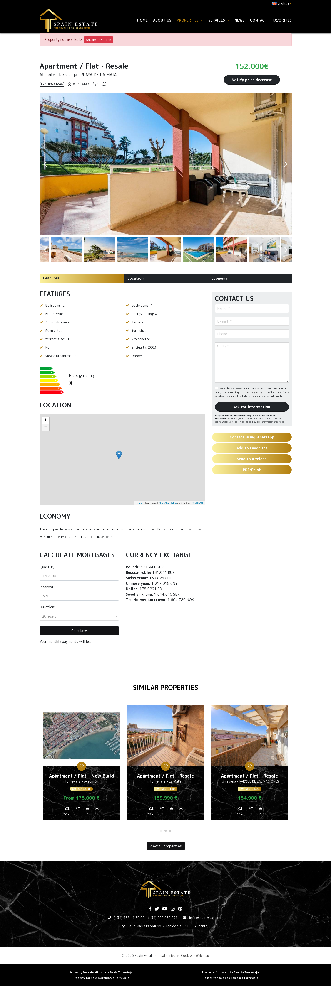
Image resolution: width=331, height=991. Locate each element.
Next (286, 164)
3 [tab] (170, 831)
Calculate (79, 630)
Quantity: (47, 567)
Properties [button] (190, 20)
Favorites (282, 20)
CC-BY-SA (198, 503)
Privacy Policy (255, 392)
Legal (161, 955)
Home (142, 20)
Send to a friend (252, 458)
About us (162, 20)
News (239, 20)
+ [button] (45, 420)
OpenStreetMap (168, 503)
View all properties (165, 846)
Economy (219, 278)
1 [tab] (161, 831)
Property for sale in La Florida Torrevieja (230, 972)
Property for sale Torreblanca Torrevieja (100, 978)
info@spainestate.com (206, 917)
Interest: (47, 587)
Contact (258, 20)
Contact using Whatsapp (252, 437)
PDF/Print (252, 469)
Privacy (173, 955)
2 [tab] (165, 831)
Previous (45, 164)
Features (51, 278)
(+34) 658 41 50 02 (129, 917)
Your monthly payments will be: (65, 641)
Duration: (47, 606)
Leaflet (139, 503)
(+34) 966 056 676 (163, 917)
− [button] (45, 427)
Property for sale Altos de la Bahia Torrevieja (100, 972)
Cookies (187, 955)
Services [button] (218, 20)
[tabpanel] (81, 764)
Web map (202, 955)
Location (135, 278)
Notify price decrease (252, 79)
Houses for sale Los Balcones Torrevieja (230, 978)
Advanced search (98, 40)
